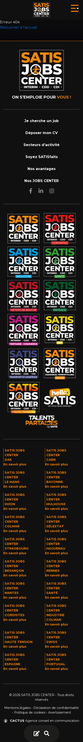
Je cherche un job (41, 121)
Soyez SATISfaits (41, 157)
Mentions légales (17, 708)
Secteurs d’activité (41, 145)
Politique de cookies (29, 712)
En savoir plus (14, 464)
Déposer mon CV (41, 133)
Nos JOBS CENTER (41, 181)
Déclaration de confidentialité (56, 708)
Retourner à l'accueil (18, 27)
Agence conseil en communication (41, 721)
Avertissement (59, 712)
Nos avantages (41, 169)
